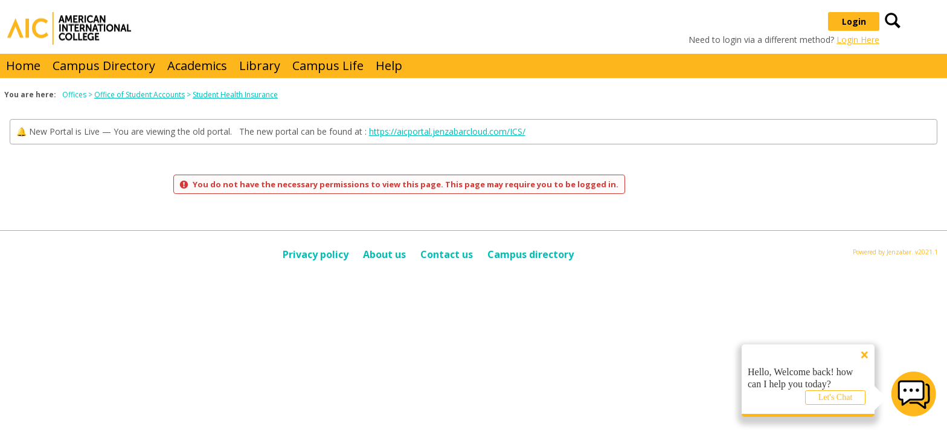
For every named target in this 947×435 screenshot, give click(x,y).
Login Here (857, 39)
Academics (197, 65)
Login (854, 21)
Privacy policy (315, 254)
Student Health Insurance (235, 94)
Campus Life (328, 65)
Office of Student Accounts (139, 94)
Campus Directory (104, 65)
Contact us (446, 254)
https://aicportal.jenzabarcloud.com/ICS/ (447, 131)
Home (23, 65)
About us (384, 254)
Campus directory (530, 254)
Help (389, 65)
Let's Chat (835, 397)
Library (259, 65)
